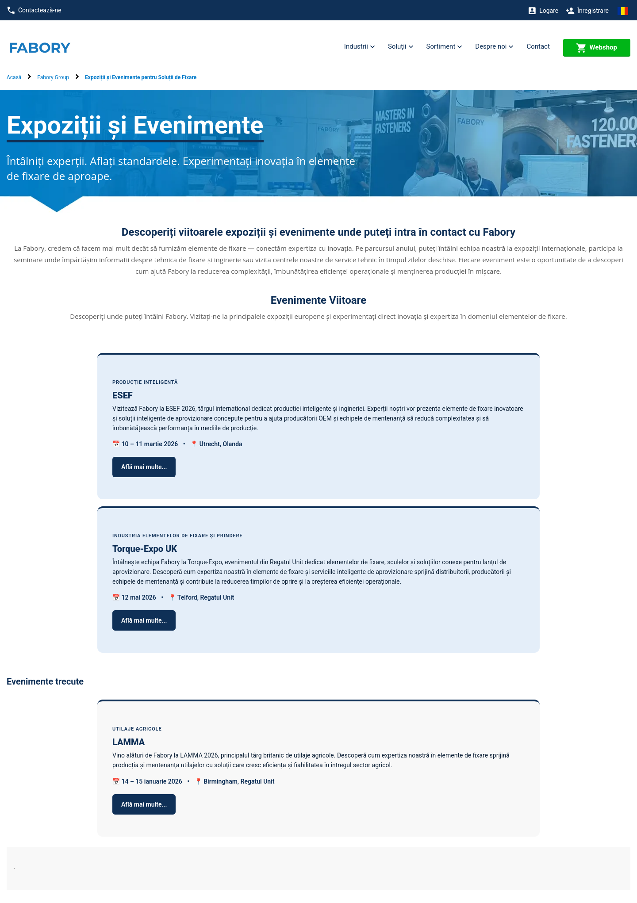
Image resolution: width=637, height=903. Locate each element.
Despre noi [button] (494, 46)
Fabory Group (53, 77)
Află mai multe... (144, 467)
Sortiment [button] (444, 46)
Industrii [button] (359, 46)
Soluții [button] (400, 46)
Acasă (14, 77)
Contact (537, 46)
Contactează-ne (34, 10)
